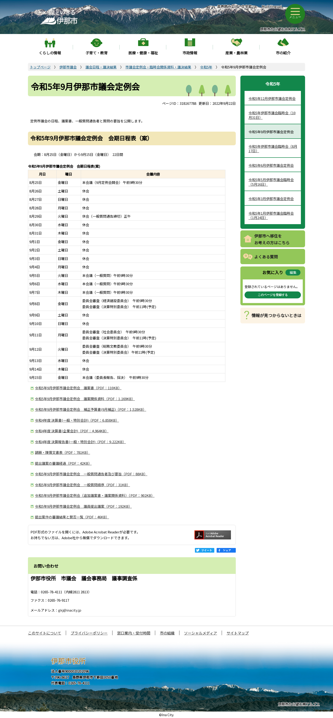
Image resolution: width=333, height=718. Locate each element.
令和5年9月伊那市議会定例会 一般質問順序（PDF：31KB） (82, 484)
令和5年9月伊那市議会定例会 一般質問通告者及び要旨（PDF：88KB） (91, 473)
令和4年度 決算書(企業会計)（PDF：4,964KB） (72, 430)
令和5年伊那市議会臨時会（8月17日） (272, 148)
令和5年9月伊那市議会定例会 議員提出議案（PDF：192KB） (83, 506)
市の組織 (167, 633)
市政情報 (189, 53)
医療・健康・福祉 (143, 53)
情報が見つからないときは (276, 315)
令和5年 (206, 67)
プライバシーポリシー (89, 633)
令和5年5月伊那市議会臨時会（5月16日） (271, 182)
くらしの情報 (50, 53)
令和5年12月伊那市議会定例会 (272, 98)
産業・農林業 (236, 53)
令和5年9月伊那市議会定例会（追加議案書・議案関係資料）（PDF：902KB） (94, 495)
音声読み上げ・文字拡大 (234, 9)
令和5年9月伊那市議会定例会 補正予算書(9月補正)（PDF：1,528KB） (90, 409)
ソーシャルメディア (200, 633)
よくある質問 (266, 257)
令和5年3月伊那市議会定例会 (271, 198)
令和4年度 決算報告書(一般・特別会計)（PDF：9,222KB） (80, 441)
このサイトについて (44, 633)
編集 (293, 272)
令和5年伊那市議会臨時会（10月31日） (272, 115)
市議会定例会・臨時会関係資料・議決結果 (158, 67)
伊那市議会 (68, 67)
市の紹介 (283, 53)
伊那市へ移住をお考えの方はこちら (272, 239)
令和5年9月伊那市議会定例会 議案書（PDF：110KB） (78, 387)
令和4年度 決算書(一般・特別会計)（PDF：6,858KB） (77, 420)
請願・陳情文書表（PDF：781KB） (62, 452)
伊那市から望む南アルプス (299, 704)
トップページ (40, 67)
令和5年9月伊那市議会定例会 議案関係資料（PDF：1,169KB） (85, 398)
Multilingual (272, 6)
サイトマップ (238, 633)
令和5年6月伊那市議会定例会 (271, 165)
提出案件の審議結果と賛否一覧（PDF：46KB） (72, 516)
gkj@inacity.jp (69, 610)
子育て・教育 (96, 53)
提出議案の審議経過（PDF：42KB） (63, 463)
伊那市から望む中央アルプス (282, 29)
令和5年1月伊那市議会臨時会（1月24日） (271, 215)
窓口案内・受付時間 (133, 633)
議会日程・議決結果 (101, 67)
